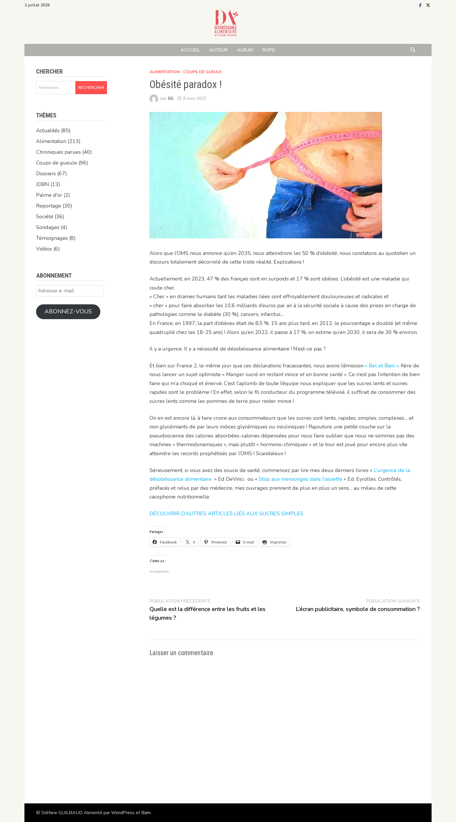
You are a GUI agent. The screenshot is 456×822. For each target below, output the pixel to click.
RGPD (268, 50)
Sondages (47, 227)
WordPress (123, 813)
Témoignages (52, 238)
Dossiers (46, 173)
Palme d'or (49, 195)
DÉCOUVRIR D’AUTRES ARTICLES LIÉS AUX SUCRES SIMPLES (226, 513)
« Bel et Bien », (383, 365)
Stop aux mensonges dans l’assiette (300, 479)
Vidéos (44, 248)
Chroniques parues (58, 152)
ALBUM (245, 50)
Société (44, 216)
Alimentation (164, 72)
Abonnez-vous (68, 311)
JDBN (42, 184)
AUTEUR (218, 50)
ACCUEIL (190, 50)
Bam (146, 813)
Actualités (48, 130)
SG (170, 98)
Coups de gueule (202, 72)
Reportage (48, 205)
